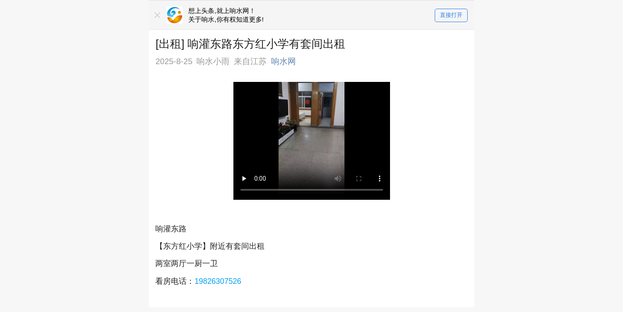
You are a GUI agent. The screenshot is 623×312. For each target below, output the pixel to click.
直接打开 (451, 15)
